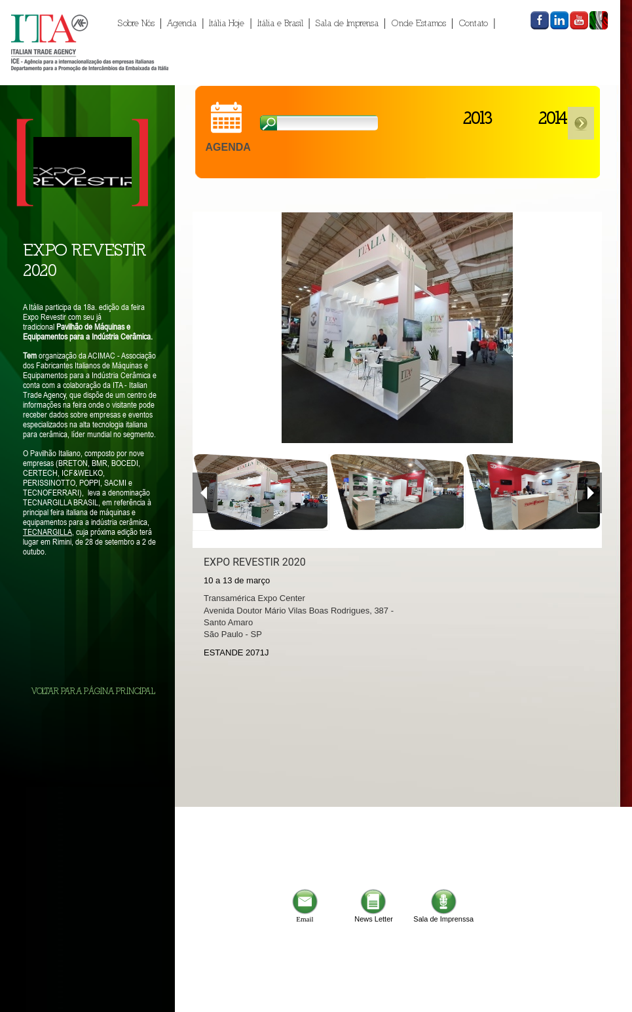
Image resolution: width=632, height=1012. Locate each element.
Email (305, 915)
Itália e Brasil (280, 23)
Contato (473, 23)
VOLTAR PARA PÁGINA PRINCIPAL (93, 691)
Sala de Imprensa (347, 23)
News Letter (373, 915)
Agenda (181, 23)
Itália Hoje (226, 23)
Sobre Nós (136, 23)
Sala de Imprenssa (443, 915)
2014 (553, 117)
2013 (477, 117)
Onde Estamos (418, 23)
